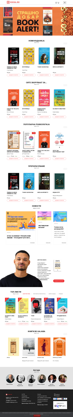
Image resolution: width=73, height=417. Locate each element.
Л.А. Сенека (56, 360)
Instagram (57, 395)
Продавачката (61, 315)
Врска (8, 357)
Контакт (39, 394)
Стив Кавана (10, 70)
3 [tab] (69, 9)
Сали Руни (24, 70)
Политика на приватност (42, 399)
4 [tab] (71, 9)
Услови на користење (42, 396)
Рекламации (24, 399)
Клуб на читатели (25, 397)
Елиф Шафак (56, 112)
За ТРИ (23, 394)
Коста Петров (10, 112)
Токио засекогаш (43, 67)
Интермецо (26, 67)
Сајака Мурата (60, 319)
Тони (32, 315)
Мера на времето (58, 67)
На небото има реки (59, 108)
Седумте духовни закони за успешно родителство (13, 152)
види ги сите (36, 42)
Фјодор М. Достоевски (27, 360)
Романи (61, 293)
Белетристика (26, 293)
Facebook (57, 394)
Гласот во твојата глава (13, 109)
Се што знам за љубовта (23, 316)
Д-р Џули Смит (26, 153)
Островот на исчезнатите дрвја (48, 317)
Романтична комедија (41, 109)
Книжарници (24, 396)
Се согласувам (37, 415)
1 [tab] (65, 9)
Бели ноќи (24, 357)
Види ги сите (15, 293)
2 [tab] (67, 9)
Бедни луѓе (56, 192)
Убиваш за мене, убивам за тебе (12, 67)
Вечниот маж (40, 357)
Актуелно (9, 232)
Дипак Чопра (10, 153)
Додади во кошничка (13, 116)
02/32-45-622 (13, 400)
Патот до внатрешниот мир (58, 151)
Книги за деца (52, 293)
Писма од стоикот (57, 357)
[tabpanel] (36, 21)
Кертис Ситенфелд (42, 112)
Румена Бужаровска (36, 319)
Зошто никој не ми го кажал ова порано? (28, 152)
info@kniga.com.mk (13, 402)
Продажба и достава (26, 401)
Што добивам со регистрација (44, 397)
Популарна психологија (39, 293)
